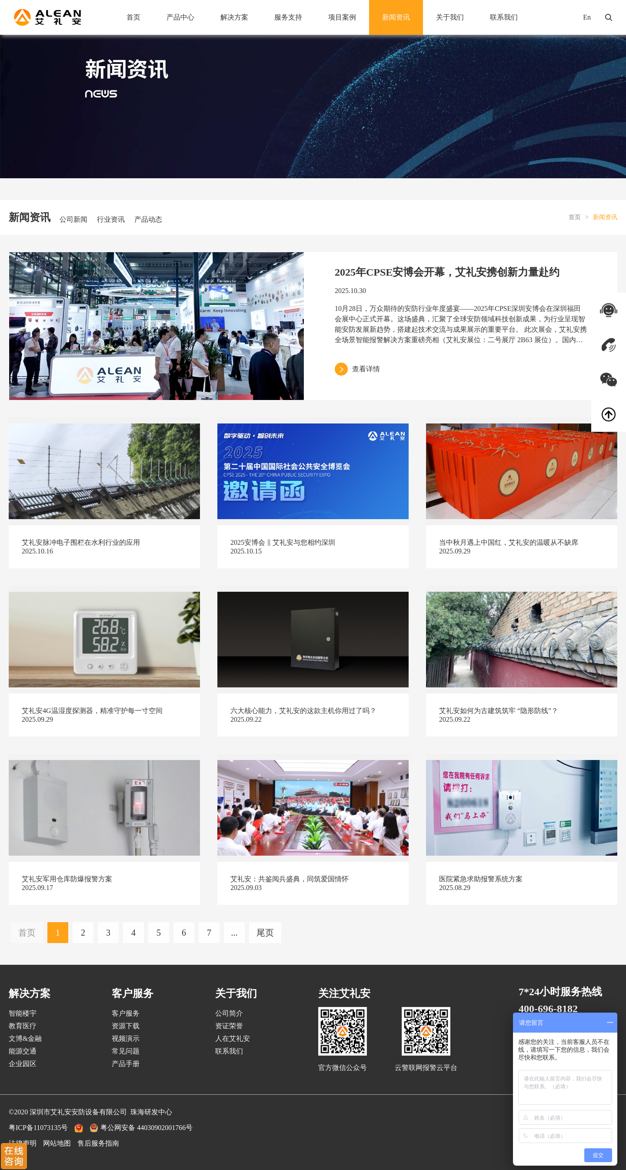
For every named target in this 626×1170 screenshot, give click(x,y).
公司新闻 (73, 219)
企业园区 (23, 1063)
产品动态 (148, 219)
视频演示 (126, 1038)
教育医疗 (23, 1026)
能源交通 (23, 1051)
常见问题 (126, 1051)
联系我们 (504, 17)
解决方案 (234, 17)
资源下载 (126, 1026)
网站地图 (57, 1143)
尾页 (265, 932)
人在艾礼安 (232, 1038)
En (587, 17)
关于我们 (450, 17)
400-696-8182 (548, 1008)
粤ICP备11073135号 (38, 1127)
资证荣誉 (229, 1026)
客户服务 (126, 1013)
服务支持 (288, 17)
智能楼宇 (23, 1013)
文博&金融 (25, 1038)
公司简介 (229, 1013)
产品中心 (180, 17)
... (234, 932)
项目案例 (342, 17)
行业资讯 (111, 219)
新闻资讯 (396, 17)
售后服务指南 (98, 1143)
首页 (133, 17)
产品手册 (126, 1063)
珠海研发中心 (151, 1112)
